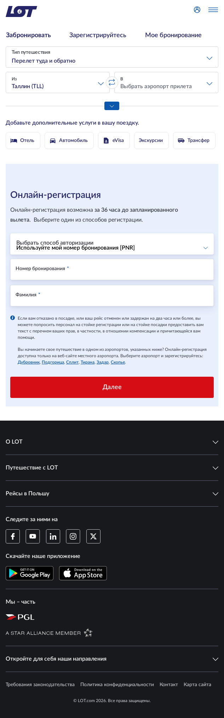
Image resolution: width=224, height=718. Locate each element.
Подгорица (53, 362)
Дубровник (29, 362)
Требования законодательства (40, 684)
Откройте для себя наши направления (112, 659)
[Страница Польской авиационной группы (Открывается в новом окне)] (113, 617)
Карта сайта (197, 684)
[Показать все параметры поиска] (111, 106)
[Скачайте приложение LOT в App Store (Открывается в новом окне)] (83, 573)
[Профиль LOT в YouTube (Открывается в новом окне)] (32, 536)
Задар (103, 362)
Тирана (87, 362)
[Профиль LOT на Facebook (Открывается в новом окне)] (13, 536)
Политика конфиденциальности (117, 684)
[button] (112, 57)
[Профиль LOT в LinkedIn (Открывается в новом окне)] (53, 536)
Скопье (118, 362)
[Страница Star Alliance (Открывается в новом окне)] (113, 632)
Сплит (72, 362)
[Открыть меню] (213, 12)
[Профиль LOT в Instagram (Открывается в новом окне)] (73, 536)
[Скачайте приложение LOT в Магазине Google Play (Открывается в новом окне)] (29, 573)
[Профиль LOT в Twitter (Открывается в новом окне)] (93, 536)
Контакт (169, 684)
